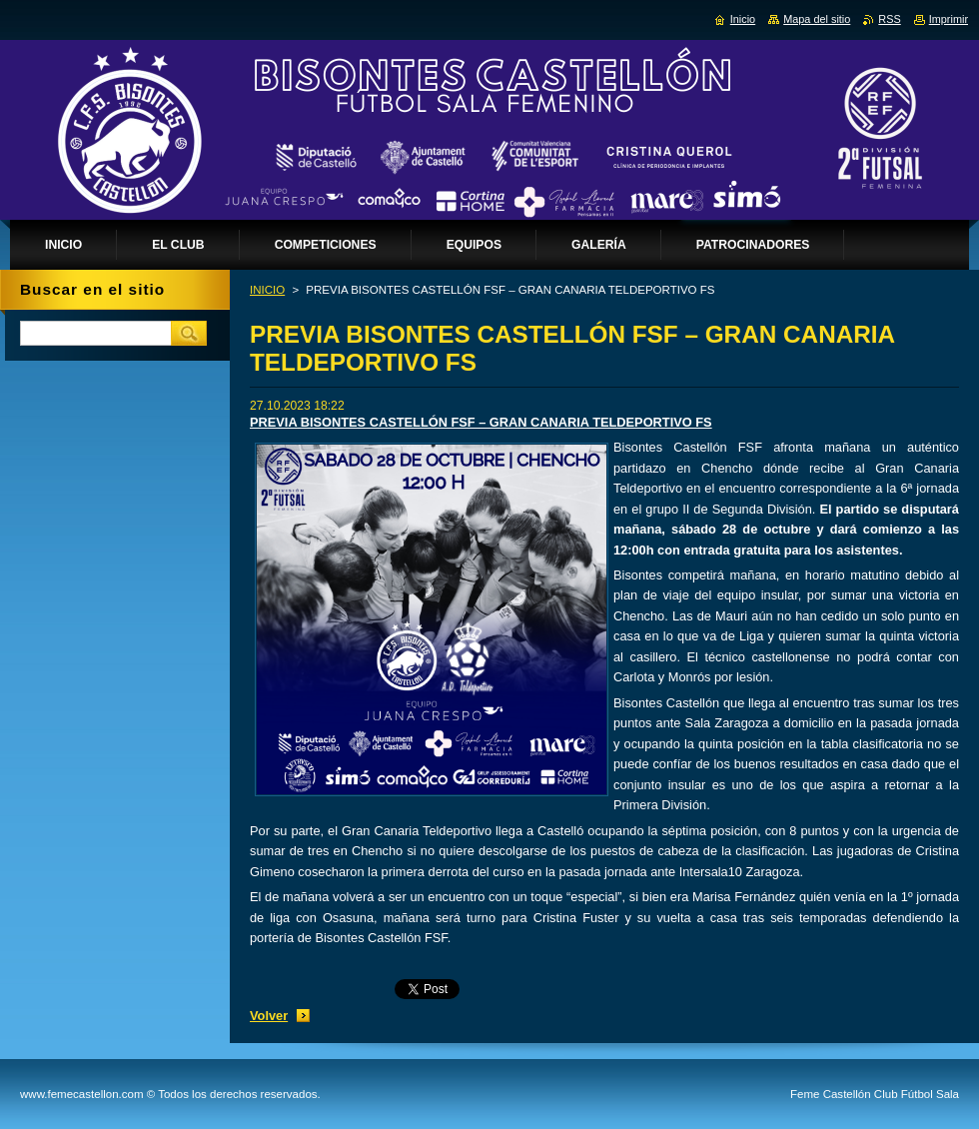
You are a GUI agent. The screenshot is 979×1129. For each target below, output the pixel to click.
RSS (889, 19)
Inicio (742, 19)
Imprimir (948, 19)
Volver (269, 1015)
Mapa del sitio (816, 19)
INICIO (267, 290)
